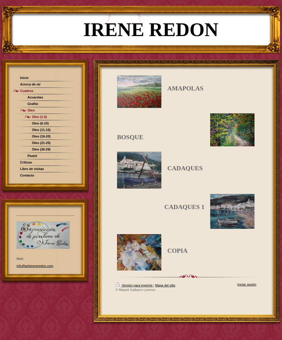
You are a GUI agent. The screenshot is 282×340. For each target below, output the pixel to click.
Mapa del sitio (165, 285)
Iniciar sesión (246, 284)
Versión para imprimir (134, 285)
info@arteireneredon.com (35, 266)
